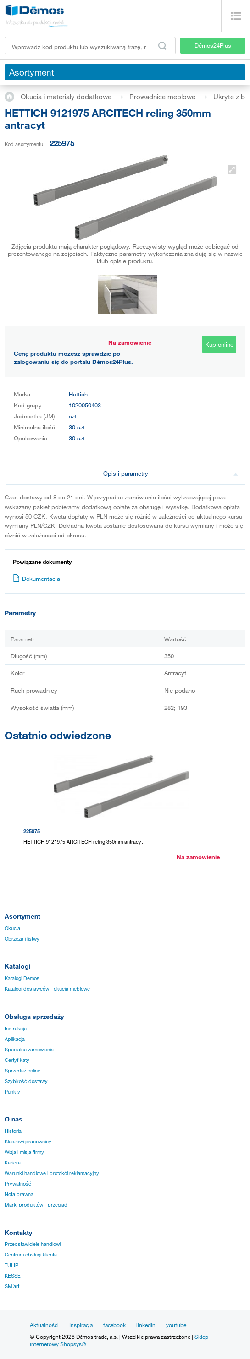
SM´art (12, 1286)
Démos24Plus (212, 45)
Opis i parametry (171, 473)
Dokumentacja (36, 578)
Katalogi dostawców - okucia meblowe (47, 988)
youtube (176, 1324)
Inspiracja (81, 1324)
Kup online (219, 344)
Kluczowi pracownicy (28, 1141)
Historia (13, 1131)
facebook (114, 1324)
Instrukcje (16, 1028)
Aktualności (44, 1324)
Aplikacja (15, 1039)
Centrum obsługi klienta (31, 1254)
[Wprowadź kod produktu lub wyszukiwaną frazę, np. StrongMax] (90, 45)
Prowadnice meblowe (162, 96)
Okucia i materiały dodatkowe (66, 96)
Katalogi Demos (22, 978)
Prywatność (18, 1183)
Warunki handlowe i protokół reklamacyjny (52, 1173)
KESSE (13, 1275)
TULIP (11, 1265)
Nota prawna (19, 1194)
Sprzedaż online (22, 1070)
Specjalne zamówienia (29, 1049)
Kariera (13, 1162)
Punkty (12, 1091)
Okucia (12, 928)
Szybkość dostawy (26, 1081)
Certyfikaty (17, 1060)
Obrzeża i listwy (22, 939)
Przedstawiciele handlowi (33, 1244)
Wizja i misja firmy (24, 1152)
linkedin (146, 1324)
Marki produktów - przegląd (36, 1205)
